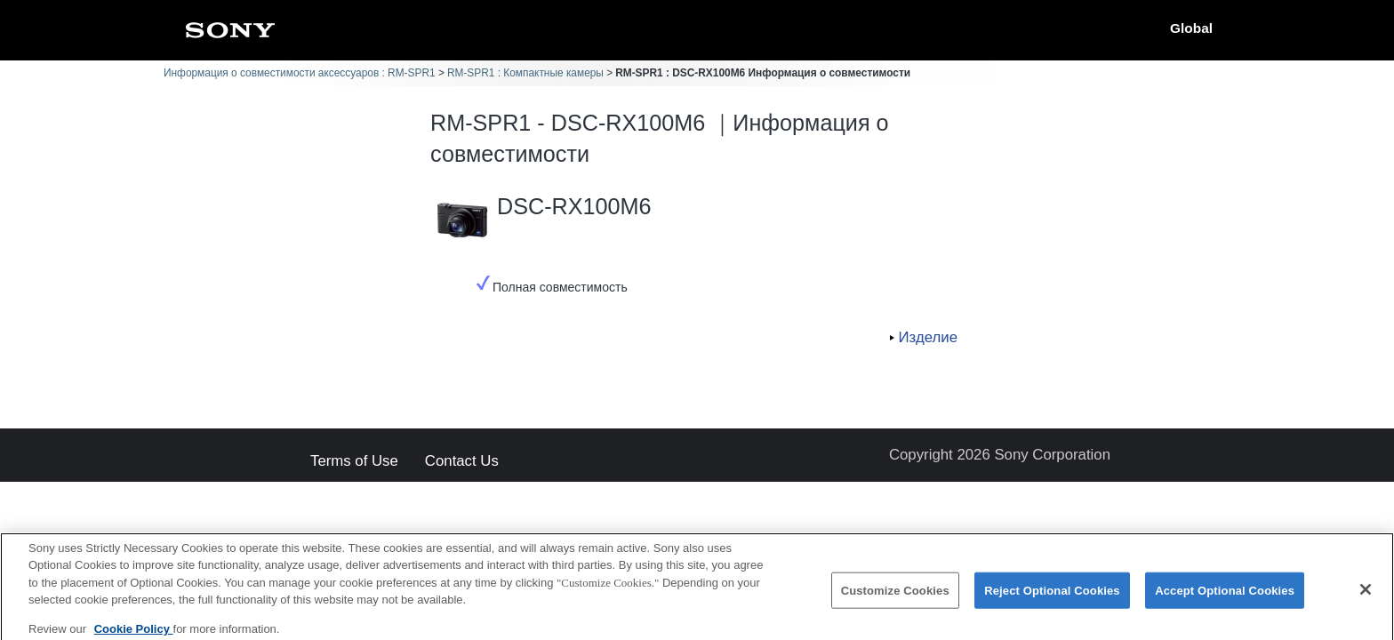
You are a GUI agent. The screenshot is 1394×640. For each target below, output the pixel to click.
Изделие (928, 337)
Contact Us (462, 461)
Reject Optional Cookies (1052, 596)
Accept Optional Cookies (1224, 596)
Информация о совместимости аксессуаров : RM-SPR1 (300, 73)
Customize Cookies (895, 596)
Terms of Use (354, 461)
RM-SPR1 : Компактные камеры (525, 73)
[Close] (1365, 594)
